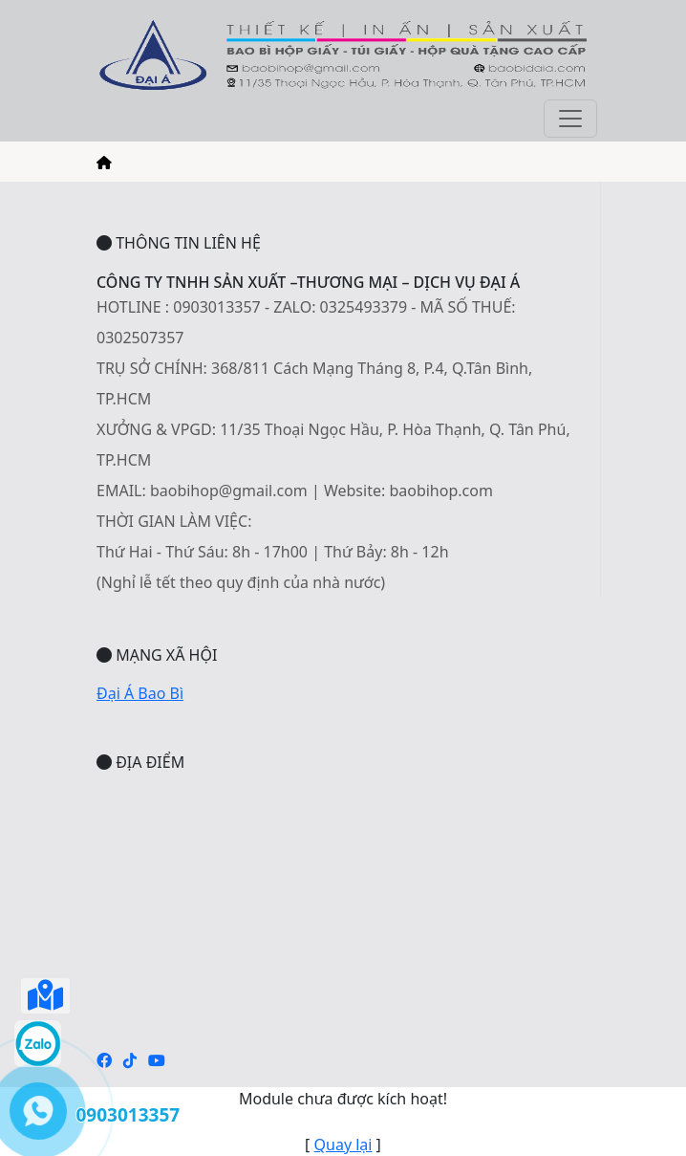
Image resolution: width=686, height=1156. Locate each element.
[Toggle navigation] (570, 118)
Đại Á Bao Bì (139, 693)
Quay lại (343, 1144)
